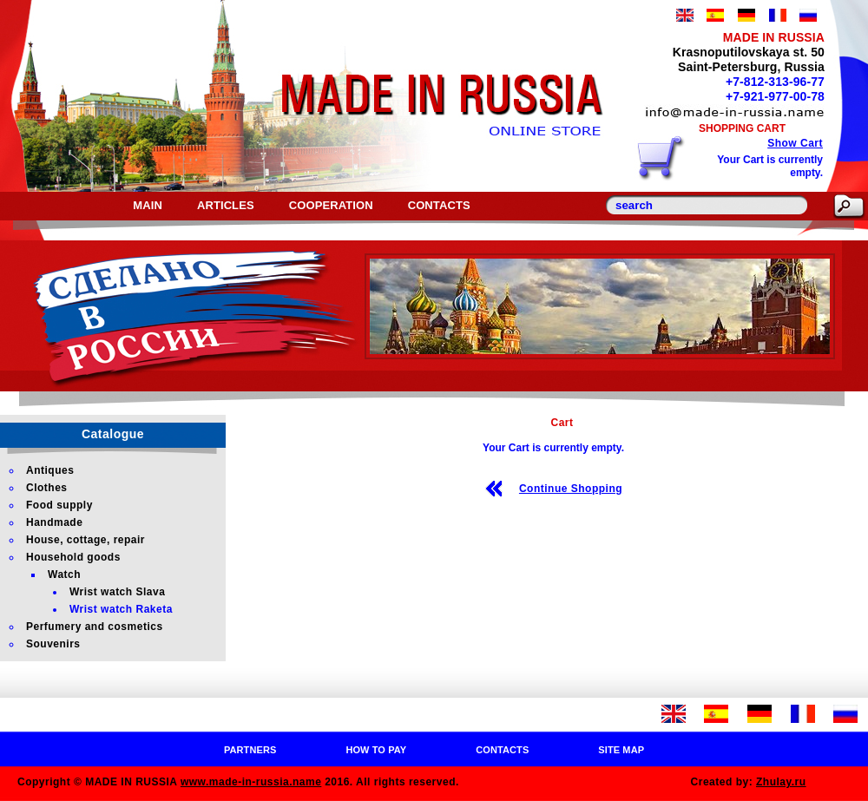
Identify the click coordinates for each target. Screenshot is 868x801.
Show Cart (795, 143)
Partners (250, 750)
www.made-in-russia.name (251, 782)
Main (147, 205)
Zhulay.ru (781, 782)
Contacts (439, 205)
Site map (621, 750)
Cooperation (331, 205)
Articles (225, 205)
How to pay (375, 750)
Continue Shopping (570, 489)
